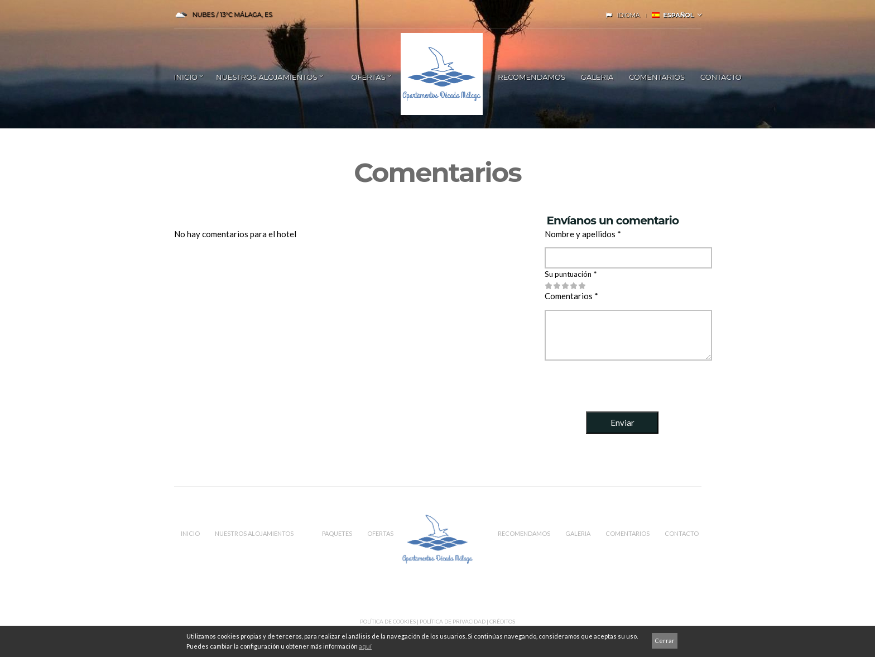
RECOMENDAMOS (531, 77)
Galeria (597, 77)
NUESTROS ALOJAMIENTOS (267, 77)
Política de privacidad (452, 621)
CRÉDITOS (502, 621)
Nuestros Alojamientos (254, 533)
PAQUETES (337, 533)
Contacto (721, 77)
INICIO (186, 77)
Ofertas (368, 77)
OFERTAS (380, 533)
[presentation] (629, 384)
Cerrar (665, 640)
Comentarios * (571, 296)
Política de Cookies (388, 621)
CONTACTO (682, 533)
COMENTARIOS (657, 77)
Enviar (622, 423)
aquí (365, 646)
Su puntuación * (571, 274)
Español (673, 15)
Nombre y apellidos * (583, 234)
